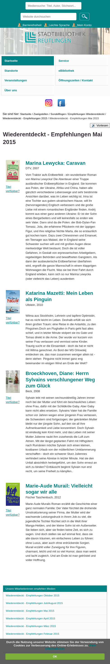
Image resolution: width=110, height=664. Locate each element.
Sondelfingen (58, 113)
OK (55, 656)
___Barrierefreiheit (29, 25)
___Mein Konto (82, 25)
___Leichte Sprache (57, 25)
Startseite (25, 113)
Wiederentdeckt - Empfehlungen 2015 (25, 118)
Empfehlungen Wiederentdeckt (86, 113)
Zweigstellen (41, 113)
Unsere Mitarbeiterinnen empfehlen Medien (30, 588)
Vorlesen (102, 125)
